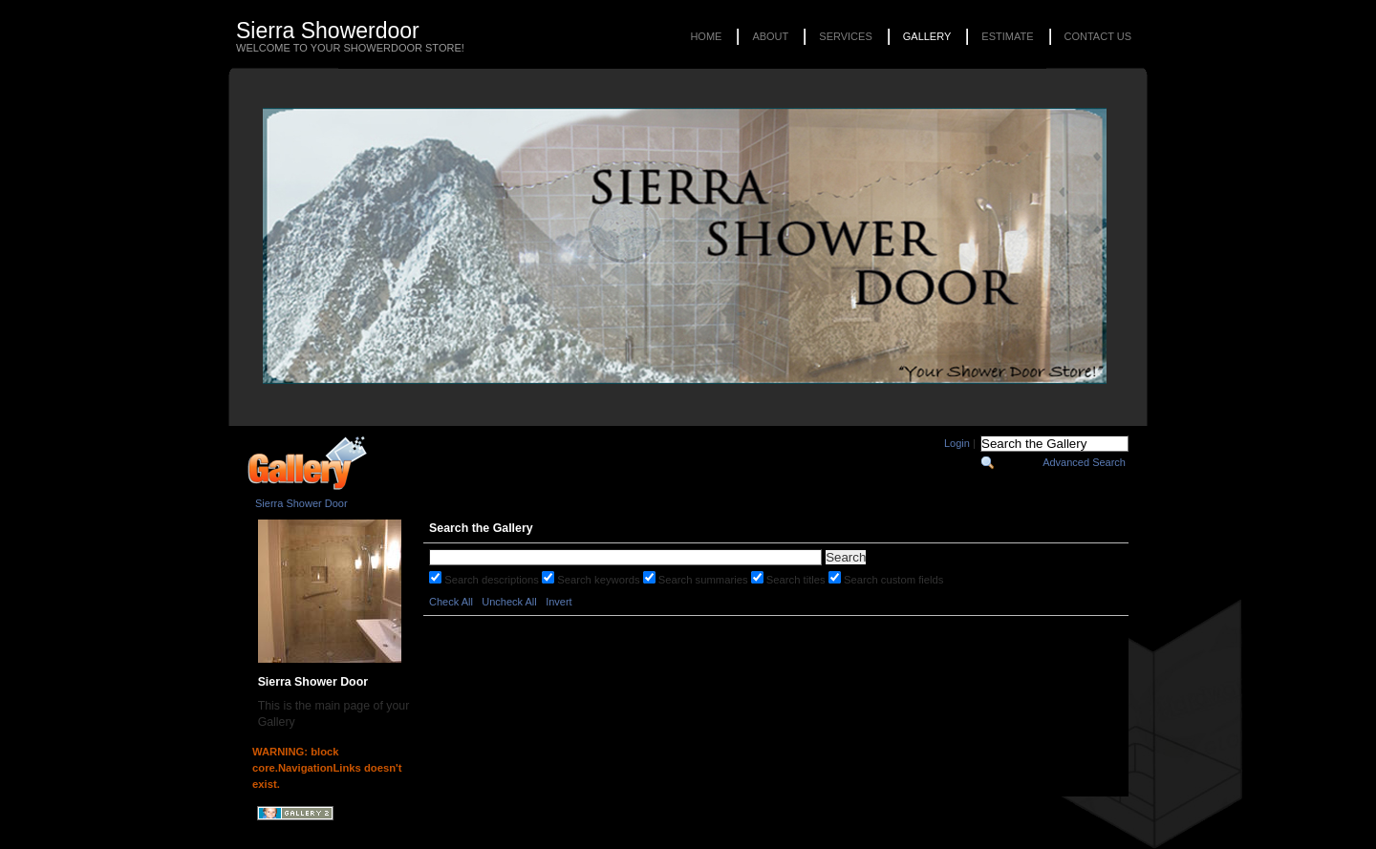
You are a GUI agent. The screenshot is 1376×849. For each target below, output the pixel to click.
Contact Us (1098, 36)
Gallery (927, 36)
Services (845, 36)
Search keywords (599, 579)
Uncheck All (509, 601)
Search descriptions (493, 579)
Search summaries (704, 579)
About (770, 36)
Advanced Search (1084, 462)
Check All (451, 601)
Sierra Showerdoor (327, 30)
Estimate (1007, 36)
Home (705, 36)
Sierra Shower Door (301, 503)
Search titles (797, 579)
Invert (559, 601)
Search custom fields (893, 579)
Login (957, 443)
